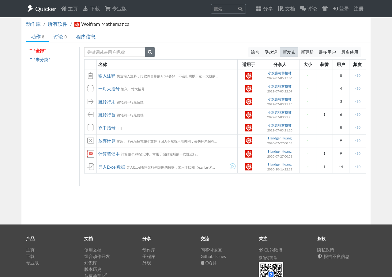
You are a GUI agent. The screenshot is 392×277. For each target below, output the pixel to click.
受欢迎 (271, 52)
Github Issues (213, 256)
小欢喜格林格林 (280, 73)
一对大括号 (109, 88)
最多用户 (327, 52)
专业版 (116, 8)
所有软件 (57, 24)
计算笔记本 (109, 153)
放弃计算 (106, 140)
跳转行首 (106, 114)
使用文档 (92, 249)
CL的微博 (270, 249)
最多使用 (349, 52)
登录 (341, 8)
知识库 (90, 262)
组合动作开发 (97, 256)
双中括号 (106, 127)
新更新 (307, 52)
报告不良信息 (333, 256)
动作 (37, 36)
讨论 (59, 36)
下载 (91, 8)
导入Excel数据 (111, 167)
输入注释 (106, 75)
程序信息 (86, 36)
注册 (359, 8)
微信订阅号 (268, 258)
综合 (255, 52)
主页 (69, 8)
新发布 (289, 52)
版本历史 (92, 269)
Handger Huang (280, 138)
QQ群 (209, 262)
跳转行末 (106, 101)
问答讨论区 (211, 249)
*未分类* (38, 59)
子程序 (148, 256)
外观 (146, 262)
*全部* (36, 50)
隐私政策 (325, 249)
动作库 (33, 24)
